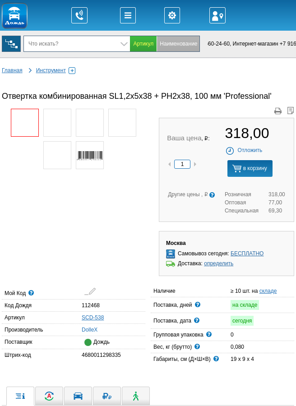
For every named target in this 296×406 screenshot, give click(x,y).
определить (218, 263)
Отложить (244, 150)
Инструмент (55, 70)
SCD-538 (93, 317)
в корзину (249, 168)
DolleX (84, 329)
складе (268, 291)
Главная (12, 70)
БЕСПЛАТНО (247, 253)
